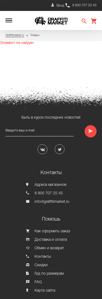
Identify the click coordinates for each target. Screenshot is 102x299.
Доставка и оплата (51, 240)
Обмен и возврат (49, 248)
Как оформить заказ (52, 231)
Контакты (43, 257)
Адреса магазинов (50, 185)
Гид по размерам (49, 273)
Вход (60, 5)
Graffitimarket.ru (14, 35)
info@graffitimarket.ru (52, 202)
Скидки (41, 265)
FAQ (38, 282)
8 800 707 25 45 (84, 5)
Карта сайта (45, 290)
